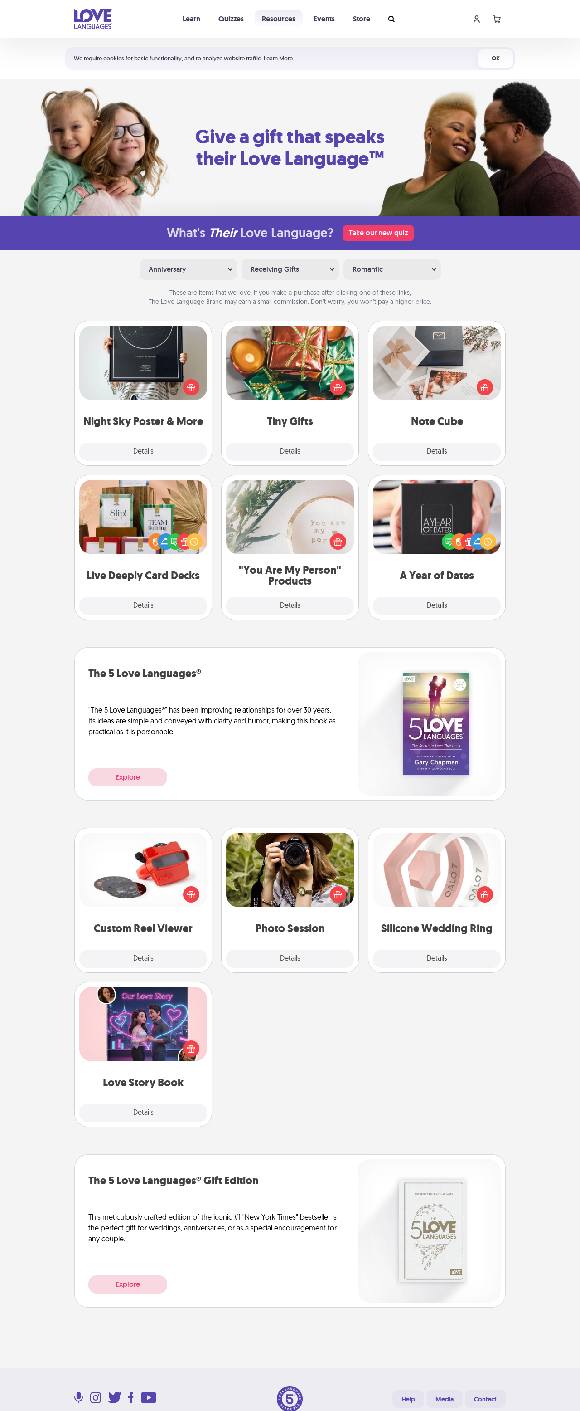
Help (408, 1399)
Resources (278, 19)
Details (143, 451)
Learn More (278, 58)
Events (324, 19)
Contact (485, 1399)
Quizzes (231, 19)
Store (361, 19)
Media (444, 1399)
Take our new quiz (378, 233)
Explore (128, 777)
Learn (191, 19)
